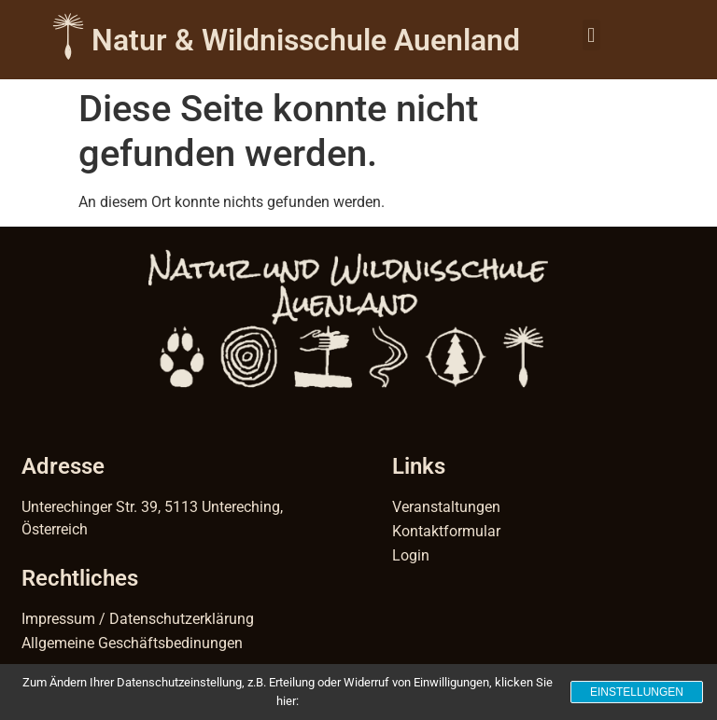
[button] (591, 35)
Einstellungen (636, 692)
